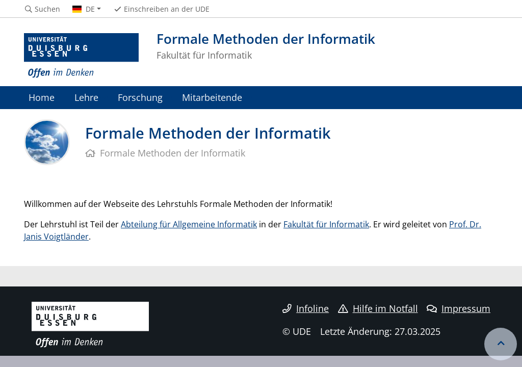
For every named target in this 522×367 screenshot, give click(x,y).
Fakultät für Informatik (326, 224)
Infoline (305, 308)
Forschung (140, 97)
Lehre (86, 97)
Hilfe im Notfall (378, 308)
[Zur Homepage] (81, 55)
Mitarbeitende (212, 97)
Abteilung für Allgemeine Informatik (189, 224)
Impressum (458, 308)
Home (42, 97)
